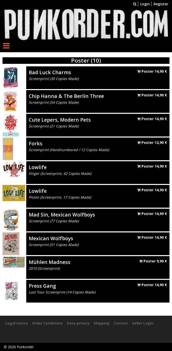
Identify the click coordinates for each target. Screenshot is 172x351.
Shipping (101, 323)
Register (161, 4)
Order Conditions (47, 323)
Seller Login (142, 323)
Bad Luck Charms (50, 72)
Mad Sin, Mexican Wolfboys (62, 214)
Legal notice (16, 323)
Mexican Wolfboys (51, 238)
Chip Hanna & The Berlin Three (66, 96)
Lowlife (38, 167)
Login (145, 4)
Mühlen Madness (49, 262)
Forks (35, 143)
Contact (120, 323)
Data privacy (78, 323)
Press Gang (42, 285)
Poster (152, 71)
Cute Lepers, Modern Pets (60, 119)
